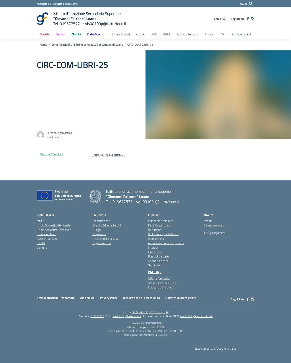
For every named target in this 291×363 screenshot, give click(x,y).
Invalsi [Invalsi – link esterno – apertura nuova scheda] (41, 243)
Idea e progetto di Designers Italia (215, 348)
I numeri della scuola (105, 238)
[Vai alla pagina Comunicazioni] (60, 44)
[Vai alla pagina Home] (43, 44)
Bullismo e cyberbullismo (163, 234)
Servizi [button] (60, 34)
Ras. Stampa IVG (241, 34)
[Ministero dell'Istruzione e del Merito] (57, 4)
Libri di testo (155, 252)
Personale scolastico (160, 221)
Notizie (208, 221)
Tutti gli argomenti (215, 232)
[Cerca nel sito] (220, 18)
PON (154, 34)
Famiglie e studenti (159, 225)
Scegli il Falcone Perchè (106, 225)
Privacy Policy (108, 298)
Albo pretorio (156, 238)
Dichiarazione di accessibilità (141, 298)
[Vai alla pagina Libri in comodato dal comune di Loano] (98, 44)
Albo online (87, 298)
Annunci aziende (158, 261)
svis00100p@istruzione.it (127, 316)
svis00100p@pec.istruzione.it (196, 316)
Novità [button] (76, 34)
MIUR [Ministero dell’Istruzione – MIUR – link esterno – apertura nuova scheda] (40, 221)
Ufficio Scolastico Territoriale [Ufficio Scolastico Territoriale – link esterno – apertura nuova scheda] (54, 229)
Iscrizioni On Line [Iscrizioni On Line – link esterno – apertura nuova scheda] (47, 238)
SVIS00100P (158, 327)
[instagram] (252, 18)
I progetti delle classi (160, 287)
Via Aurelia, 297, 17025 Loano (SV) (150, 312)
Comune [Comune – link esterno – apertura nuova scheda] (42, 247)
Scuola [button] (45, 34)
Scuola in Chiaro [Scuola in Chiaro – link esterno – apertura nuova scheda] (46, 234)
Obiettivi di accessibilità (180, 298)
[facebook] (247, 18)
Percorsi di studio (158, 256)
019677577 (97, 316)
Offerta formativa (159, 278)
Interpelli (153, 247)
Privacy (209, 34)
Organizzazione (101, 243)
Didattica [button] (93, 34)
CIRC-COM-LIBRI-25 (108, 155)
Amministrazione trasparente (166, 243)
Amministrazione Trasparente (56, 298)
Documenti (154, 229)
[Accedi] (246, 4)
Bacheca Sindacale (187, 34)
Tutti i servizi (155, 265)
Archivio (140, 34)
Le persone (99, 234)
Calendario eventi (214, 225)
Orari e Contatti (121, 34)
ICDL (222, 34)
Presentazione (101, 221)
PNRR (166, 34)
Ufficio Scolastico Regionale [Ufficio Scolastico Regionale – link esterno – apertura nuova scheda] (54, 225)
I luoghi (96, 229)
